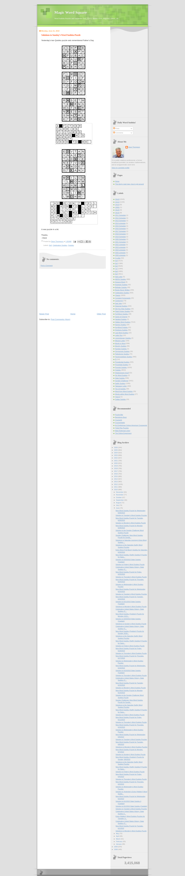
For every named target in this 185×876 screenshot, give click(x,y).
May (118, 833)
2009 (116, 847)
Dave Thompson (57, 241)
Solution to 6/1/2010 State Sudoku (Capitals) (131, 806)
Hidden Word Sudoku (122, 322)
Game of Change (121, 317)
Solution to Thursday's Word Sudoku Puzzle (131, 577)
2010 (116, 489)
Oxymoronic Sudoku (122, 351)
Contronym (119, 301)
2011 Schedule (120, 215)
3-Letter (118, 258)
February (119, 841)
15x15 (117, 210)
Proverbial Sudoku (121, 365)
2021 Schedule (120, 242)
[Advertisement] (72, 290)
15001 (117, 207)
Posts (116, 128)
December (120, 492)
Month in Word (120, 343)
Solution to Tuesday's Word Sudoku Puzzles (131, 515)
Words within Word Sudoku (124, 394)
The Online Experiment (123, 433)
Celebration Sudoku (60, 245)
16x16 (117, 213)
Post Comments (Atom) (60, 319)
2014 (116, 479)
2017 (116, 471)
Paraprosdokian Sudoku (123, 357)
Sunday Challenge (121, 381)
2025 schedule (120, 253)
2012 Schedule (120, 218)
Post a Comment (47, 265)
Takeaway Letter (121, 386)
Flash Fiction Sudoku (122, 311)
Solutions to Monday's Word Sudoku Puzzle (131, 606)
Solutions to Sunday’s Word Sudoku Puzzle (131, 624)
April (118, 836)
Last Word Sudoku (121, 333)
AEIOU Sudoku (120, 279)
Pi (116, 359)
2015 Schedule (120, 226)
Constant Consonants (123, 298)
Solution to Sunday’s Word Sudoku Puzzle (131, 754)
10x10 (117, 199)
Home (72, 314)
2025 (116, 450)
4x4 (116, 261)
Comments (118, 133)
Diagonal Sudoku (121, 306)
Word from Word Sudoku (124, 391)
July (117, 505)
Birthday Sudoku (121, 287)
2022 (116, 458)
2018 (116, 468)
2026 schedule (120, 255)
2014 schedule (120, 223)
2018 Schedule (120, 234)
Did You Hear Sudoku (123, 309)
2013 (116, 481)
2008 (116, 849)
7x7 (116, 268)
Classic (117, 295)
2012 (116, 484)
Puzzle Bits (119, 415)
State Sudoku (120, 378)
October (119, 497)
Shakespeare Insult (122, 373)
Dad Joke (118, 303)
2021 (116, 460)
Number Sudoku (121, 349)
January (119, 844)
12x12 (117, 202)
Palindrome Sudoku (122, 354)
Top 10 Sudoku (120, 389)
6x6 (50, 245)
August (118, 503)
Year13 (117, 397)
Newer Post (44, 314)
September (120, 500)
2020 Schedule (120, 239)
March (118, 839)
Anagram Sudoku (121, 284)
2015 (116, 476)
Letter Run (119, 335)
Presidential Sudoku (122, 362)
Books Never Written (122, 290)
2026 (116, 447)
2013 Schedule (120, 220)
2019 (116, 466)
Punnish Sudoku (121, 367)
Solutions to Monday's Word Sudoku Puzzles (131, 747)
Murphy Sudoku (120, 346)
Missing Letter (120, 341)
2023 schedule (120, 247)
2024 (116, 453)
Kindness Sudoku (121, 330)
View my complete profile (121, 168)
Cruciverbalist (120, 422)
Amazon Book (120, 282)
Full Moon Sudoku (121, 314)
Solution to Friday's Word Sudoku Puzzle (130, 564)
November (120, 495)
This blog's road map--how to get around (129, 184)
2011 (116, 487)
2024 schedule (120, 250)
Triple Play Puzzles (122, 428)
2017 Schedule (120, 231)
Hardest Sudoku (121, 319)
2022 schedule (120, 244)
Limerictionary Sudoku (123, 338)
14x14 (117, 204)
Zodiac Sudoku (120, 399)
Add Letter (119, 277)
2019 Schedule (120, 237)
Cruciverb (118, 420)
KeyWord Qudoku (121, 327)
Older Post (101, 314)
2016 (116, 474)
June (118, 508)
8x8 (116, 271)
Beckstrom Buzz (121, 417)
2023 (116, 455)
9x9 (116, 274)
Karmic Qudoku (120, 325)
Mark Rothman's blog (122, 431)
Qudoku (71, 245)
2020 (116, 463)
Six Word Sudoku (121, 375)
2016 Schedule (120, 228)
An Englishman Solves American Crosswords (131, 425)
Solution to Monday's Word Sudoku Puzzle (131, 523)
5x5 (116, 263)
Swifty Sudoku (120, 383)
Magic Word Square (70, 12)
